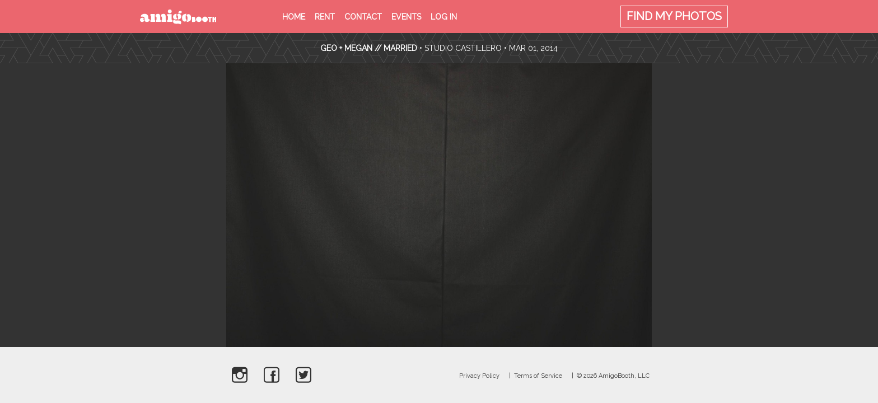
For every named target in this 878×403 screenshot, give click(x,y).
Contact (363, 16)
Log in (444, 16)
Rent (325, 16)
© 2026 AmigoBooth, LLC (613, 375)
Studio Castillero (463, 48)
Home (293, 16)
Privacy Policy (479, 375)
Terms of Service (538, 375)
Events (406, 16)
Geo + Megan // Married (368, 48)
